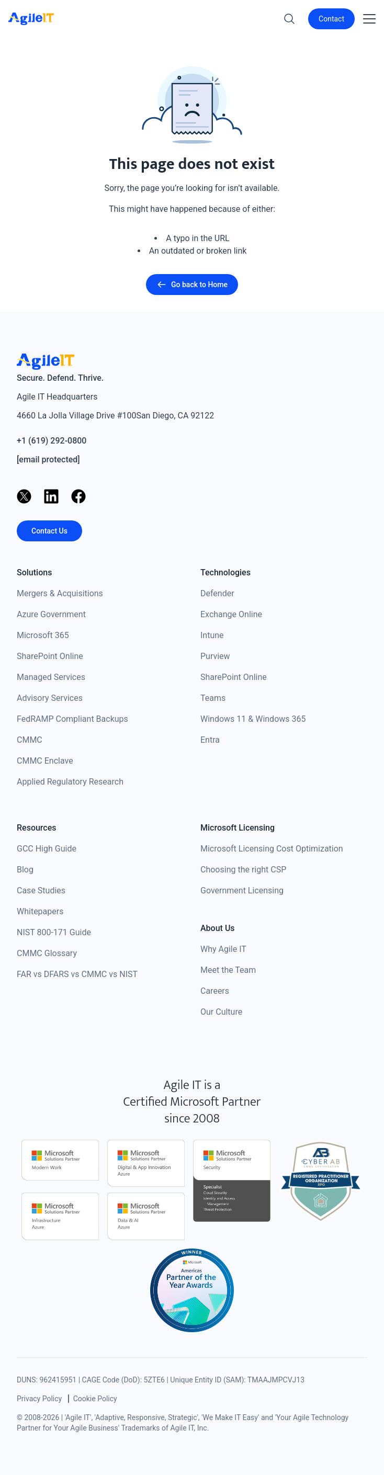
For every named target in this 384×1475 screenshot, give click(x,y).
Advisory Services (50, 698)
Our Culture (221, 1012)
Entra (210, 740)
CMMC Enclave (45, 761)
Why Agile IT (223, 949)
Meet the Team (228, 970)
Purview (215, 656)
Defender (217, 593)
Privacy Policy (39, 1398)
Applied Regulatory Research (70, 782)
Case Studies (41, 890)
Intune (212, 635)
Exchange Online (231, 614)
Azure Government (51, 614)
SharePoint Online (50, 656)
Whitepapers (40, 911)
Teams (212, 698)
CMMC (29, 740)
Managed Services (51, 677)
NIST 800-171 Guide (54, 932)
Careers (214, 991)
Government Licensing (242, 890)
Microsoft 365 (43, 635)
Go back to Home (192, 284)
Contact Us (49, 531)
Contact (331, 19)
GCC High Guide (46, 849)
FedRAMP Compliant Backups (72, 719)
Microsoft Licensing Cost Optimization (271, 849)
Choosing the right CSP (243, 870)
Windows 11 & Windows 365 (253, 719)
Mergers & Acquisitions (60, 593)
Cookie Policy (95, 1398)
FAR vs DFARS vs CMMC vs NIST (77, 974)
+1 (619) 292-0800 (51, 441)
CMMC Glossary (47, 953)
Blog (25, 870)
